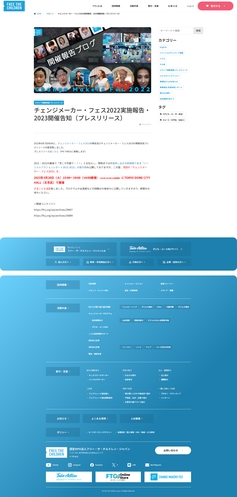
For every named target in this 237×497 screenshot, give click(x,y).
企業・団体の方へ (175, 262)
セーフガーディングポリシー (100, 432)
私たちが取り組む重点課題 (99, 307)
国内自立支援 (94, 340)
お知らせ (173, 5)
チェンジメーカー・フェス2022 (74, 143)
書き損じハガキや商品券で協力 (137, 393)
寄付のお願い (165, 93)
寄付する (215, 6)
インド (138, 347)
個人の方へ (63, 262)
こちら (55, 151)
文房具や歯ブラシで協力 (135, 402)
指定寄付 (128, 379)
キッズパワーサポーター (99, 375)
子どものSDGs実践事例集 (158, 320)
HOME (38, 13)
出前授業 (126, 320)
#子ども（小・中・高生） (173, 114)
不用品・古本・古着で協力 (136, 397)
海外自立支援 (94, 347)
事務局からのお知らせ (169, 81)
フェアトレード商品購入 (99, 393)
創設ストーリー (167, 283)
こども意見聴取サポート (99, 333)
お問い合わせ (171, 450)
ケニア (148, 347)
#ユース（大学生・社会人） (174, 120)
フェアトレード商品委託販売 (100, 397)
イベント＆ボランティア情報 (171, 52)
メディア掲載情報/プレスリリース (173, 70)
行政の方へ (138, 262)
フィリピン (126, 347)
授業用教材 (138, 320)
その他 (162, 64)
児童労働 (170, 307)
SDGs (159, 307)
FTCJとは (97, 5)
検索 (198, 30)
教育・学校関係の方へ (100, 262)
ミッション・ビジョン (134, 283)
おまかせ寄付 (130, 375)
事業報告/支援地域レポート (171, 87)
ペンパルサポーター (97, 379)
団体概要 (116, 5)
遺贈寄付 (164, 379)
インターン (165, 397)
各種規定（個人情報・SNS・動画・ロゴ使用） (137, 432)
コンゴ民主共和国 (163, 347)
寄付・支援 (153, 5)
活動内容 (134, 5)
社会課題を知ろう (167, 98)
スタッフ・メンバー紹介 (99, 290)
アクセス (74, 456)
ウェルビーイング (129, 307)
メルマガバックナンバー (170, 75)
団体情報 (92, 283)
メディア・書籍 (167, 290)
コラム (162, 58)
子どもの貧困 (183, 307)
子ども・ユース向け (100, 327)
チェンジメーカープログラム (100, 313)
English (163, 47)
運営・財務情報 (131, 290)
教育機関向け (97, 320)
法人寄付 (164, 375)
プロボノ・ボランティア (171, 393)
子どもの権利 (146, 307)
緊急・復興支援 (95, 353)
